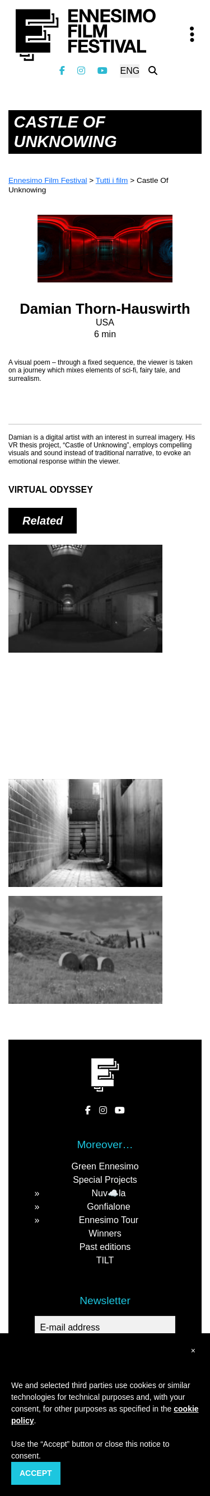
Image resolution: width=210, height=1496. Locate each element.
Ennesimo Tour (108, 1220)
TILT (105, 1260)
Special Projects (105, 1179)
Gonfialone (108, 1206)
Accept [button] (36, 1473)
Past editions (105, 1247)
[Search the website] (152, 70)
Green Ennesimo (104, 1166)
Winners (105, 1233)
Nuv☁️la (108, 1193)
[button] (193, 1350)
